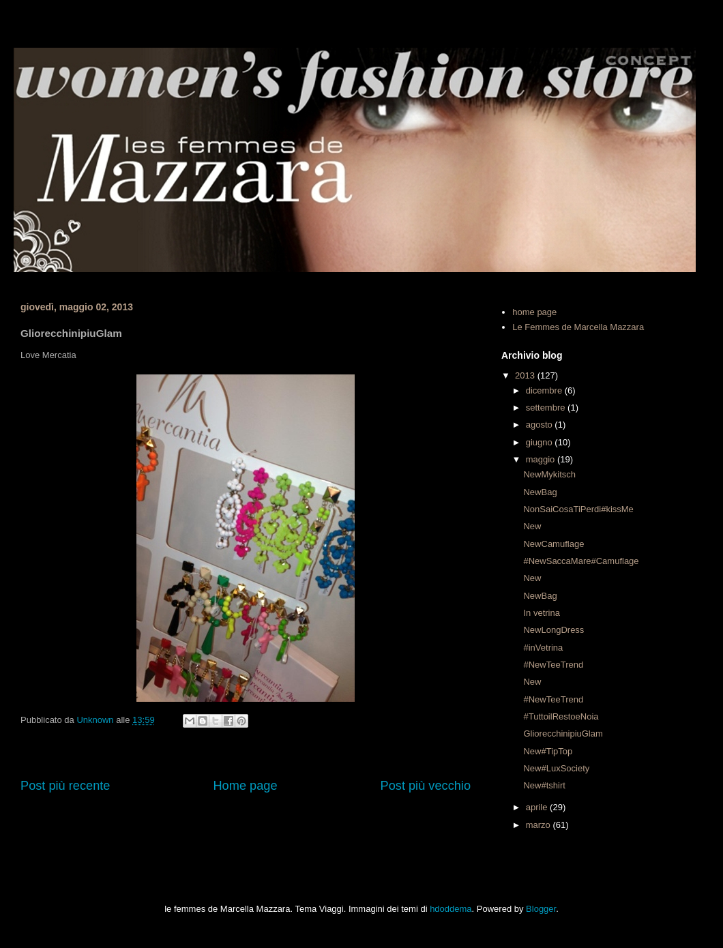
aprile (538, 807)
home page (534, 312)
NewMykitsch (549, 474)
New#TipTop (547, 751)
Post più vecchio (426, 786)
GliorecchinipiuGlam (562, 733)
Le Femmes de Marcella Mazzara (578, 327)
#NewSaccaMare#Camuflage (580, 561)
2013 (526, 375)
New (532, 526)
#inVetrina (543, 647)
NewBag (540, 492)
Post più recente (65, 786)
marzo (539, 825)
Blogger (541, 909)
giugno (540, 442)
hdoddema (450, 909)
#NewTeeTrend (553, 665)
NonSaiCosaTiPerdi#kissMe (578, 509)
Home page (245, 786)
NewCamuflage (553, 544)
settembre (546, 407)
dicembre (545, 390)
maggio (541, 459)
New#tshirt (544, 785)
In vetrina (541, 613)
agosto (540, 424)
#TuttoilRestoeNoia (560, 716)
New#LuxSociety (556, 768)
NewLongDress (553, 630)
